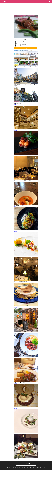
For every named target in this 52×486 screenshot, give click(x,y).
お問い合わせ (12, 467)
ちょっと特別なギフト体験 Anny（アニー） (21, 467)
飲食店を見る (15, 130)
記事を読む (15, 104)
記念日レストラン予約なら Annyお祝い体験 (31, 467)
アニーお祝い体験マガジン (4, 1)
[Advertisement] (26, 8)
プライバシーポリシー (8, 467)
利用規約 (16, 467)
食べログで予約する (26, 48)
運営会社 (4, 467)
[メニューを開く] (49, 1)
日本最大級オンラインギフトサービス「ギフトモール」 (42, 467)
